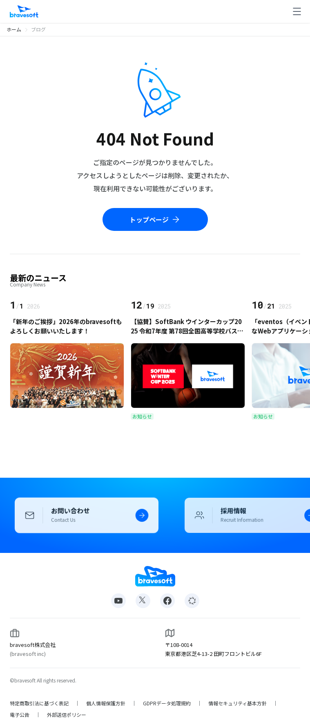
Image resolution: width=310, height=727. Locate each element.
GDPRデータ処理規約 (167, 703)
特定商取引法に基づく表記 (39, 703)
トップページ (155, 219)
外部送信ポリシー (66, 714)
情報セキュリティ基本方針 (237, 703)
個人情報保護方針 (105, 703)
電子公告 (19, 714)
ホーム (14, 29)
